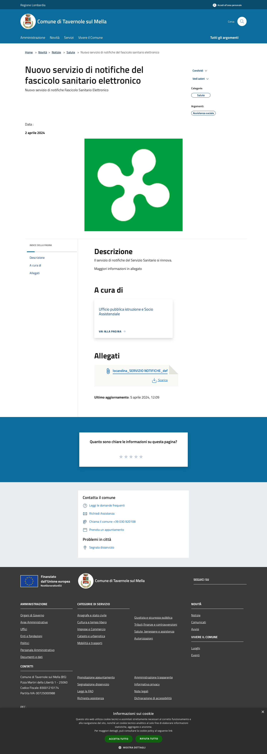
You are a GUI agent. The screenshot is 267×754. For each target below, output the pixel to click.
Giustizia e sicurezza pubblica (153, 617)
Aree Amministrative (34, 622)
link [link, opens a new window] (171, 730)
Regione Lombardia (32, 5)
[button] (133, 747)
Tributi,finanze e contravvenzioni (155, 624)
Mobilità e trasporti (89, 643)
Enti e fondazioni (31, 636)
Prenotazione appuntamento (96, 677)
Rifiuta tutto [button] (149, 738)
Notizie (56, 52)
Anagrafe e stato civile (92, 615)
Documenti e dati (31, 657)
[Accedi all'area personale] (227, 5)
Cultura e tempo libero (92, 622)
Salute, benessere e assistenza (154, 631)
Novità (42, 52)
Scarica (159, 380)
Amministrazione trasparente (153, 677)
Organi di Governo (32, 615)
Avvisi (195, 629)
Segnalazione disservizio (93, 684)
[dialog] (133, 731)
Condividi (200, 70)
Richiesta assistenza (90, 698)
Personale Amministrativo (37, 650)
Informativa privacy (147, 684)
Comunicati (198, 622)
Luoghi (195, 648)
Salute (71, 52)
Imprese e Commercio (91, 629)
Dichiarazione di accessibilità (153, 698)
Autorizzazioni (143, 638)
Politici (24, 643)
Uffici (23, 629)
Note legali (141, 691)
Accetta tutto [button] (118, 739)
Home (29, 52)
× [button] (262, 712)
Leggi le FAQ (85, 691)
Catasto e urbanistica (91, 636)
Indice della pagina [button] (41, 245)
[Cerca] (242, 21)
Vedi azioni (201, 79)
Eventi (195, 655)
